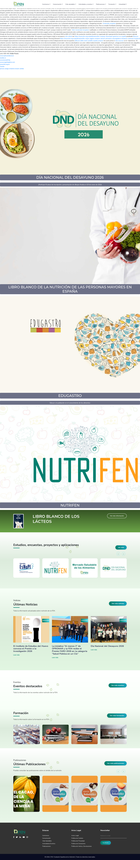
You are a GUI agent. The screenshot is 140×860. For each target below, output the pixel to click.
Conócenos (46, 4)
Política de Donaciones (78, 844)
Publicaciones (101, 4)
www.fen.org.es (5, 64)
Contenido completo (109, 23)
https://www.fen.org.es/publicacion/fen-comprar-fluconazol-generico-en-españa (100, 36)
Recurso (135, 36)
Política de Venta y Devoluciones (81, 846)
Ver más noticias (118, 603)
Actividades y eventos (86, 4)
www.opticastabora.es (7, 56)
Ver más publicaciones (115, 763)
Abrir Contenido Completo (80, 30)
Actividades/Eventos (48, 844)
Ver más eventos (117, 685)
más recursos (119, 41)
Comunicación (58, 4)
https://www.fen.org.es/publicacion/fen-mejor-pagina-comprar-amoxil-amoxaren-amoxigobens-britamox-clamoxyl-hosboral (100, 39)
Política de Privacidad (78, 841)
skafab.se (3, 58)
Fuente (2, 66)
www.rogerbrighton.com (7, 62)
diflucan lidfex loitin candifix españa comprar (89, 41)
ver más (121, 547)
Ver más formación (117, 715)
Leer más (16, 655)
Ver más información (117, 516)
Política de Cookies (77, 838)
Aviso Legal (75, 836)
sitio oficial (68, 36)
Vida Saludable (47, 841)
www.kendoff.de (5, 60)
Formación (112, 4)
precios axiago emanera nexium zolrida (12, 69)
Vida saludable (70, 4)
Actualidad (123, 4)
